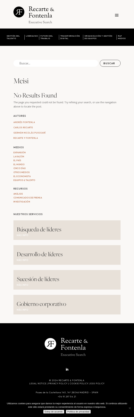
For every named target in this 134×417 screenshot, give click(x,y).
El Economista (22, 176)
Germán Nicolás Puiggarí (29, 132)
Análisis (18, 193)
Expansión (19, 152)
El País (17, 160)
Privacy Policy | (59, 383)
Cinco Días (19, 168)
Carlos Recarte (23, 127)
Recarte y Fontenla (25, 138)
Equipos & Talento (24, 180)
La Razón (18, 156)
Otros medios (21, 172)
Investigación (21, 201)
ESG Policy (97, 383)
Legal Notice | (38, 383)
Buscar (109, 63)
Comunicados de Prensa (27, 197)
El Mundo (19, 164)
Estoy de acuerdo (54, 411)
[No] (129, 408)
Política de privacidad (78, 411)
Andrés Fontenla (24, 122)
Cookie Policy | (80, 383)
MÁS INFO (22, 235)
